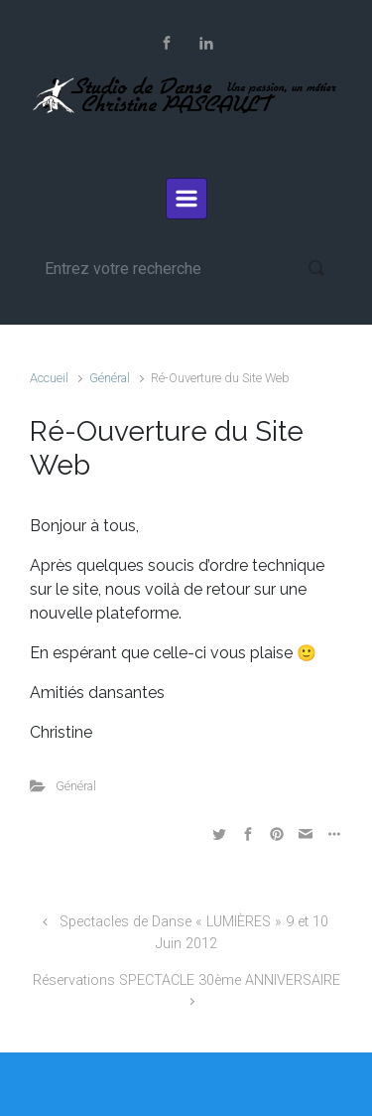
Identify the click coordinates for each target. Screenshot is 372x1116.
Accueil (49, 377)
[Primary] (186, 198)
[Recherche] (186, 268)
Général (109, 377)
